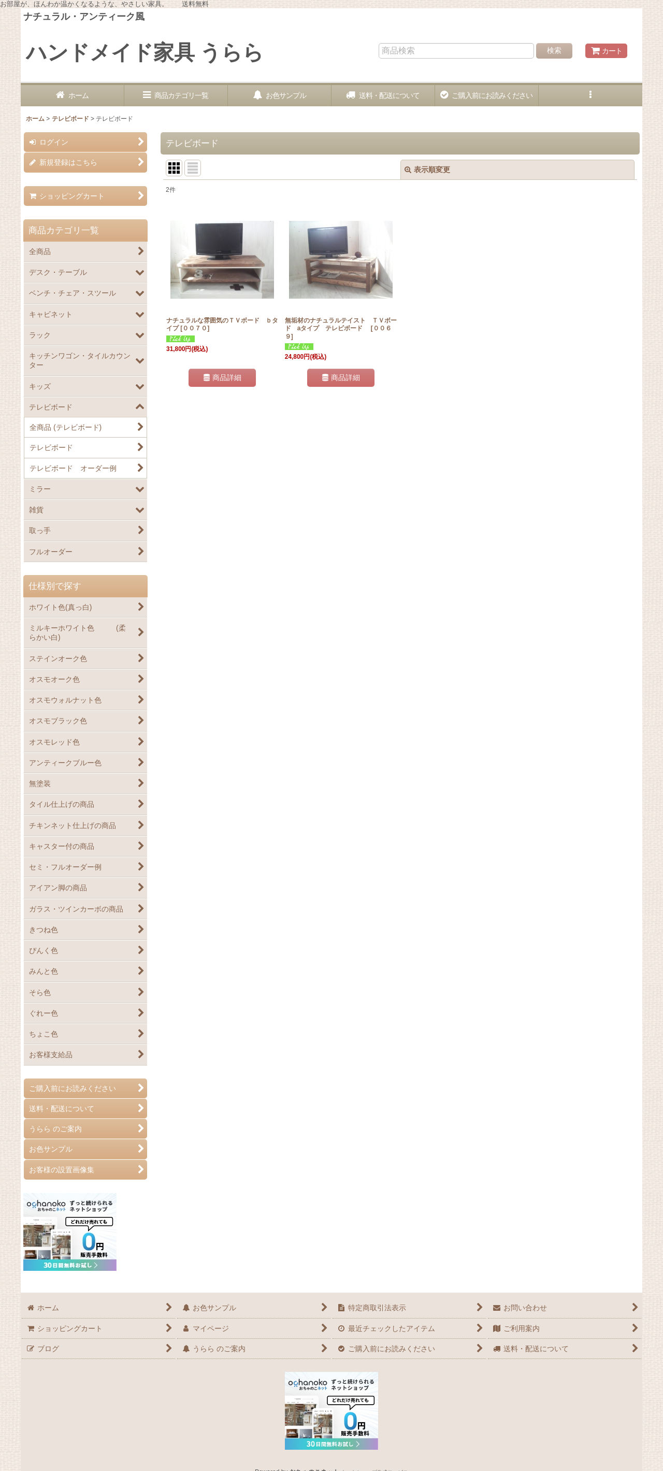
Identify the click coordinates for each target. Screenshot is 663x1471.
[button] (590, 95)
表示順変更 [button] (427, 169)
